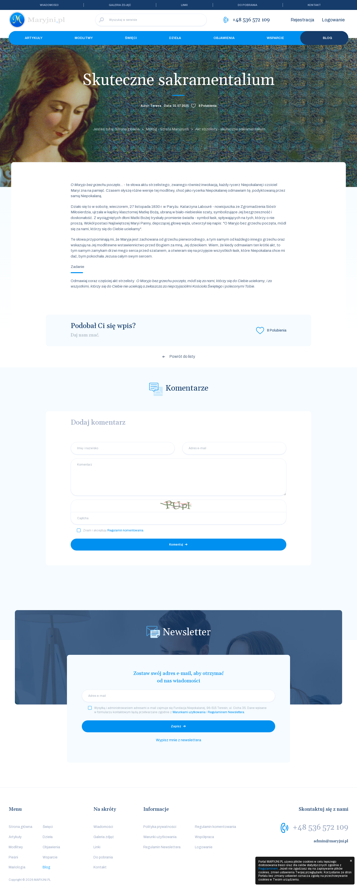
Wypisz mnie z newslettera (178, 740)
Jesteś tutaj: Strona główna (116, 129)
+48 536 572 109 (320, 827)
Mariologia (17, 867)
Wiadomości (49, 4)
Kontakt (314, 4)
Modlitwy (84, 38)
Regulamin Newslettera (161, 847)
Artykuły (33, 38)
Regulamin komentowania (125, 530)
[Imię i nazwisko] (123, 448)
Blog (324, 38)
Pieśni (13, 857)
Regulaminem (268, 868)
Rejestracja (302, 19)
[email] (178, 696)
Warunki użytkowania (160, 837)
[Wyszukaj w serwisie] (151, 20)
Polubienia (208, 106)
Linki (184, 4)
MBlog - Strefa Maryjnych (167, 129)
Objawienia (224, 38)
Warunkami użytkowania (189, 712)
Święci (131, 38)
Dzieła (175, 38)
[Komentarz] (178, 477)
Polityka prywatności (159, 827)
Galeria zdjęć (120, 4)
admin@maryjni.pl (331, 841)
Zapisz (176, 726)
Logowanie (333, 19)
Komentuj (176, 544)
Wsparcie (275, 38)
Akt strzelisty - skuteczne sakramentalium (230, 129)
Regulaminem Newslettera (226, 712)
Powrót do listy (182, 356)
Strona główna (20, 827)
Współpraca (204, 837)
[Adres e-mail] (234, 448)
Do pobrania (247, 4)
